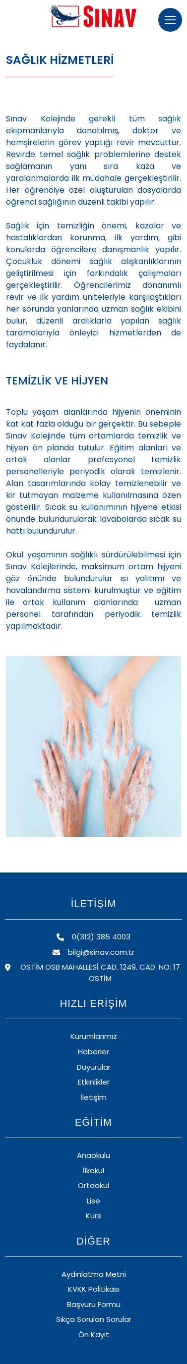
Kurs (93, 1215)
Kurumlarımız (93, 1036)
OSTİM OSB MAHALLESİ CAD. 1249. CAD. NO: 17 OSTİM (92, 972)
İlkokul (93, 1170)
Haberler (93, 1051)
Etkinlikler (94, 1082)
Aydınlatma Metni (94, 1274)
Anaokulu (93, 1155)
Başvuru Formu (94, 1304)
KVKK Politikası (94, 1289)
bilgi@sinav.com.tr (93, 952)
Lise (93, 1201)
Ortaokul (93, 1185)
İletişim (93, 1097)
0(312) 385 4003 (93, 936)
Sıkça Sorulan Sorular (93, 1319)
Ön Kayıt (93, 1334)
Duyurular (94, 1067)
